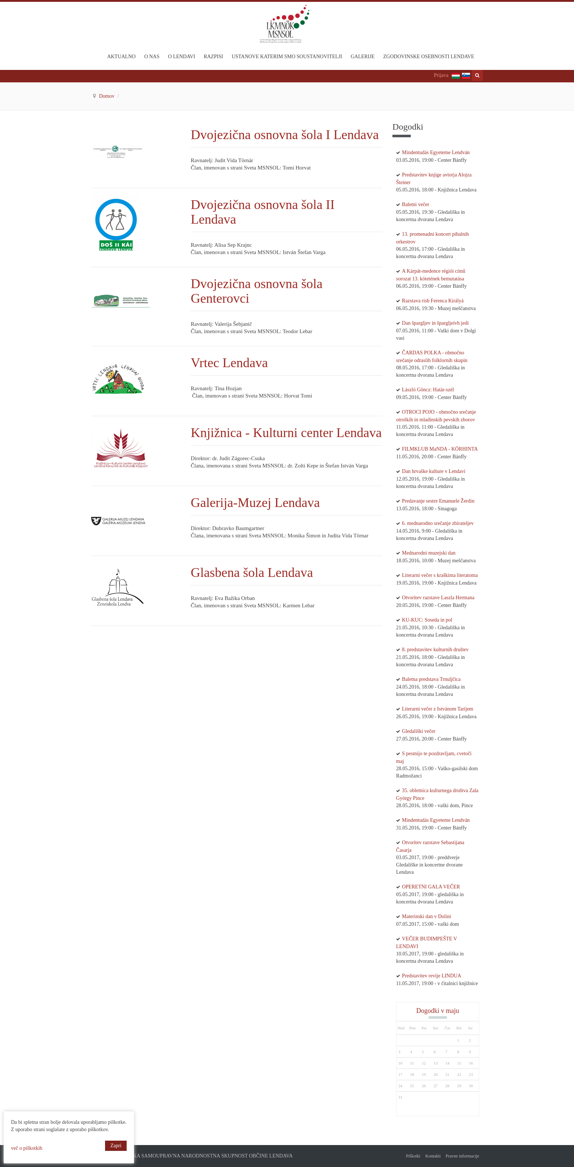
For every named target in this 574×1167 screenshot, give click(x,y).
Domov (107, 96)
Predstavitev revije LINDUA (431, 975)
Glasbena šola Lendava (252, 572)
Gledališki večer (418, 731)
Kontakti (433, 1156)
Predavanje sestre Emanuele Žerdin (438, 501)
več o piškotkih (26, 1148)
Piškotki (413, 1156)
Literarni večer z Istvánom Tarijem (437, 709)
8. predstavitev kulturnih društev (435, 649)
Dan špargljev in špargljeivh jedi (435, 323)
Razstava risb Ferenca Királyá (432, 300)
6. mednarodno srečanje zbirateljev (438, 523)
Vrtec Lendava (231, 362)
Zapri (115, 1145)
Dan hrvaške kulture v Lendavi (433, 471)
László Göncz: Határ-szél (428, 389)
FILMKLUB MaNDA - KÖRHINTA (440, 449)
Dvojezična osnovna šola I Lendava (286, 134)
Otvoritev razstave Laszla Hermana (438, 597)
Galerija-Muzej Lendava (255, 502)
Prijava (441, 75)
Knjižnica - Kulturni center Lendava (286, 432)
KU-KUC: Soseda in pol (427, 620)
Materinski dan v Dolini (426, 916)
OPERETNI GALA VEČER (431, 887)
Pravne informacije (462, 1156)
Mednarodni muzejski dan (428, 553)
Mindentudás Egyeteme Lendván (436, 152)
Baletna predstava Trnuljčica (431, 679)
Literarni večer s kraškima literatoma (440, 575)
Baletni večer (415, 204)
